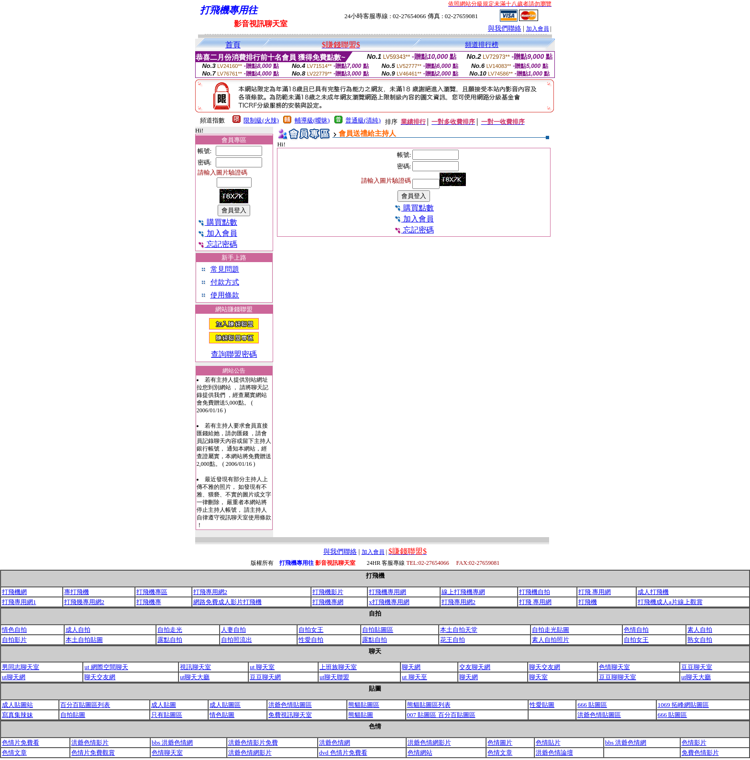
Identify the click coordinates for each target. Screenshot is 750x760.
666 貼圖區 (592, 704)
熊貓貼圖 (360, 714)
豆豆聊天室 (696, 667)
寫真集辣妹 (17, 714)
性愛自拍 (310, 639)
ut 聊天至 (414, 677)
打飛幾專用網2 (84, 602)
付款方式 (224, 282)
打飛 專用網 (594, 591)
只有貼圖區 (166, 714)
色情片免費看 (20, 742)
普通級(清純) (363, 120)
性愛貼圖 (541, 704)
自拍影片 (14, 639)
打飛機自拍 (534, 591)
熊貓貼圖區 (363, 704)
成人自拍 (78, 629)
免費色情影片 (700, 752)
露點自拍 (169, 639)
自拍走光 (169, 629)
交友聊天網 (474, 667)
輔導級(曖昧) (312, 120)
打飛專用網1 (19, 602)
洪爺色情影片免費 (253, 742)
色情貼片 (548, 742)
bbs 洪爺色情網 (172, 742)
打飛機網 (14, 591)
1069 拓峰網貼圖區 (683, 704)
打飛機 (587, 602)
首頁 (233, 45)
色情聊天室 (614, 667)
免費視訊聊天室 (290, 714)
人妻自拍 (233, 629)
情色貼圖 (222, 714)
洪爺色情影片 (90, 742)
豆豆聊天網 (265, 677)
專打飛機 (76, 591)
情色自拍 (14, 629)
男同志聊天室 (20, 667)
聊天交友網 (544, 667)
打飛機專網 (327, 602)
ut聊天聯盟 (334, 677)
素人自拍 (699, 629)
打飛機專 (148, 602)
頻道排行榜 (481, 44)
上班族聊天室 (338, 667)
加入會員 (537, 28)
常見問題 (224, 269)
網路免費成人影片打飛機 (227, 602)
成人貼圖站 (17, 704)
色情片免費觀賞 (93, 752)
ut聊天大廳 (195, 677)
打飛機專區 (151, 591)
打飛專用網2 (210, 591)
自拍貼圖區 (377, 629)
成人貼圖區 (225, 704)
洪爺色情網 (334, 742)
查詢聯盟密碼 (234, 354)
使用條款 (224, 295)
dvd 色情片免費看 (343, 752)
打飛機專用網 (387, 591)
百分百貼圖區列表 (85, 704)
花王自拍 (452, 639)
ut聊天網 (13, 677)
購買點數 (217, 222)
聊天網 (411, 667)
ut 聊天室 (262, 667)
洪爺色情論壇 (554, 752)
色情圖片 (499, 742)
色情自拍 (636, 629)
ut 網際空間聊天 (106, 667)
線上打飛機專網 (463, 591)
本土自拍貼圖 (84, 639)
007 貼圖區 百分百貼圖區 (441, 714)
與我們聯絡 (504, 28)
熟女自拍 (699, 639)
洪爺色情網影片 (429, 742)
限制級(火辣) (261, 120)
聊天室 (538, 677)
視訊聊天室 (195, 667)
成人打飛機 (653, 591)
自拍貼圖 (72, 714)
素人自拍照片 (550, 639)
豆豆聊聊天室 (617, 677)
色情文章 (14, 752)
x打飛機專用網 (389, 602)
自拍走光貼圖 (550, 629)
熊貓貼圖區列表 (429, 704)
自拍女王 (310, 629)
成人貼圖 (163, 704)
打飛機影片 (327, 591)
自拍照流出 (236, 639)
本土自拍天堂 (458, 629)
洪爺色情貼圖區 (290, 704)
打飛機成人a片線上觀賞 (670, 602)
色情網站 (420, 752)
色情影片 (694, 742)
